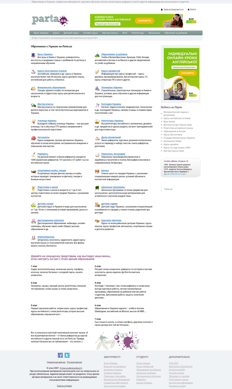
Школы (105, 170)
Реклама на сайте (177, 386)
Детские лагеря (45, 204)
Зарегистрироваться (172, 9)
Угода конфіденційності (71, 368)
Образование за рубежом (114, 54)
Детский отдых (71, 33)
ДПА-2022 (173, 363)
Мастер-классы (110, 33)
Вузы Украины (41, 33)
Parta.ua (168, 189)
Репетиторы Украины (112, 120)
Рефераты (43, 154)
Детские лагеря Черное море (178, 125)
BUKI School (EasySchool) (180, 366)
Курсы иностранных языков (52, 71)
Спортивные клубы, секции (52, 170)
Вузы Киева (169, 121)
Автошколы (154, 33)
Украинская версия (56, 362)
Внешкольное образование (52, 87)
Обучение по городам (179, 376)
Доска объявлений (111, 137)
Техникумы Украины (111, 87)
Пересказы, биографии (113, 154)
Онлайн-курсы (90, 33)
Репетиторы (138, 33)
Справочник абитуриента (116, 383)
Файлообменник (46, 237)
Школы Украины (144, 383)
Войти (192, 9)
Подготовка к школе (48, 187)
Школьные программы (113, 187)
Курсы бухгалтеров (173, 134)
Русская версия (74, 362)
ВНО (124, 33)
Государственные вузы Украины (179, 138)
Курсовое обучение (111, 220)
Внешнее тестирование (115, 366)
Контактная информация (181, 383)
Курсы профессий (110, 71)
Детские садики (109, 204)
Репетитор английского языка (178, 128)
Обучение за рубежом (176, 33)
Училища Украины (47, 120)
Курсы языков (143, 363)
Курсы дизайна (171, 144)
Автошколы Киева (173, 141)
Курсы (56, 33)
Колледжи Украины (111, 104)
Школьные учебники (146, 373)
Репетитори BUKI (177, 370)
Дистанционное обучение (51, 220)
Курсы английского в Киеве (177, 118)
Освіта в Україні (64, 386)
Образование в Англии (175, 131)
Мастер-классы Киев (174, 151)
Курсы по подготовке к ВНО (177, 147)
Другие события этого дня (175, 174)
